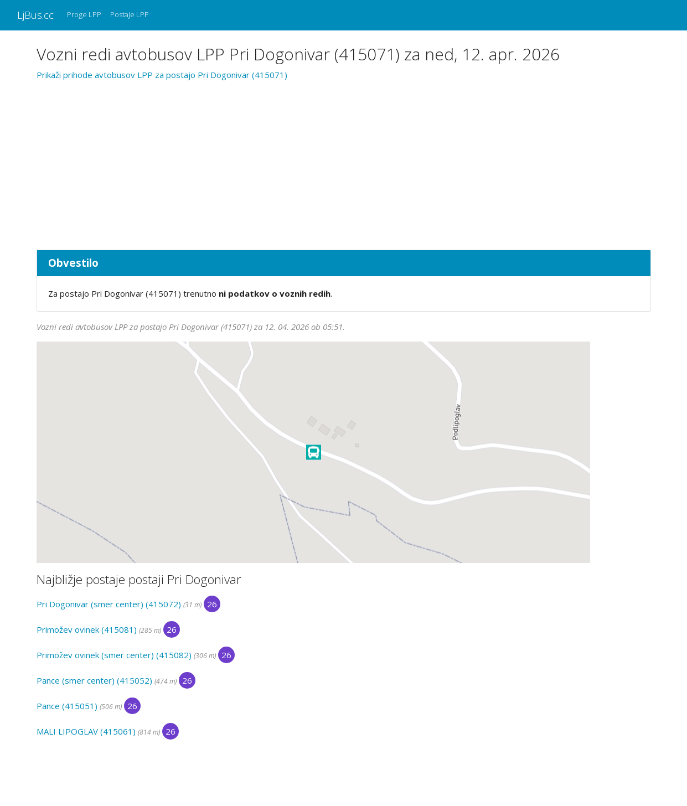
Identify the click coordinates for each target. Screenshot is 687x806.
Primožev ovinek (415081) (87, 629)
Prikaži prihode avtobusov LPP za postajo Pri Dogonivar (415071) (162, 74)
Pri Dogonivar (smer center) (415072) (109, 603)
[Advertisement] (344, 163)
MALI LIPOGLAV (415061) (86, 731)
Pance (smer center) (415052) (94, 680)
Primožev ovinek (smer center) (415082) (114, 654)
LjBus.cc (35, 15)
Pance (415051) (67, 705)
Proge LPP (84, 14)
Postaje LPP (129, 14)
